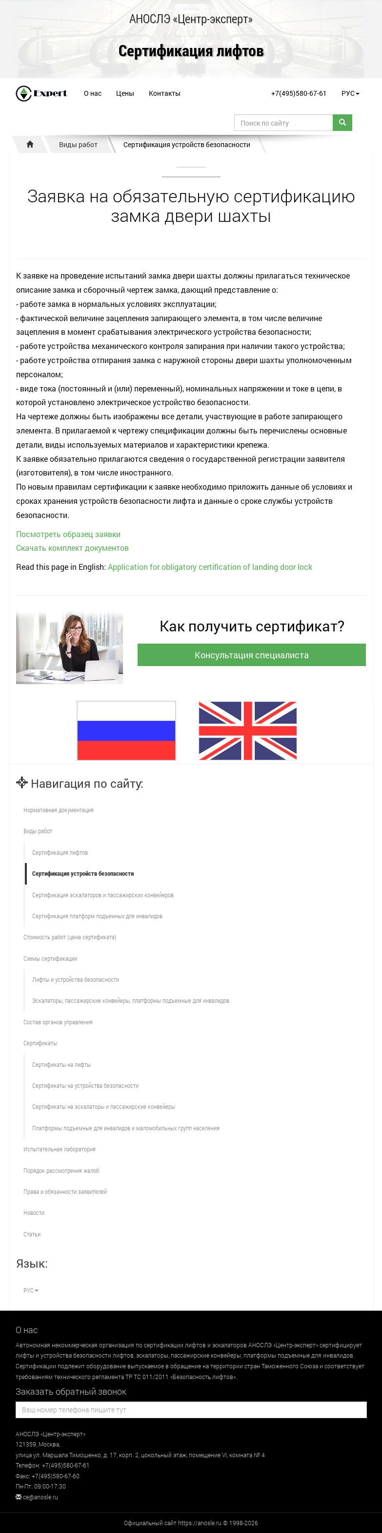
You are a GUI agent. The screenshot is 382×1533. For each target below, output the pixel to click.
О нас (92, 93)
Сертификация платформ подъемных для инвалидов (97, 915)
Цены (125, 93)
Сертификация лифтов (191, 51)
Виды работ (78, 144)
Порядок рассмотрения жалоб (61, 1170)
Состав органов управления (58, 1021)
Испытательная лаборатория (59, 1148)
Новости (33, 1212)
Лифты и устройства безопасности (75, 979)
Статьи (31, 1234)
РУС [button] (351, 93)
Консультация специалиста (252, 655)
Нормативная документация (58, 809)
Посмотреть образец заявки (68, 534)
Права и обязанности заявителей (65, 1191)
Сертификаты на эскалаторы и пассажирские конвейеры (103, 1106)
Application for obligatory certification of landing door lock (210, 566)
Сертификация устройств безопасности (186, 144)
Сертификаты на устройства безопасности (85, 1085)
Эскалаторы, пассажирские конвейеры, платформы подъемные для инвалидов (130, 1000)
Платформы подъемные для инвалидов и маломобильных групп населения (126, 1127)
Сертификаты (40, 1042)
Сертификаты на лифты (61, 1064)
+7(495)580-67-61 (299, 93)
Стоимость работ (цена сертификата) (70, 936)
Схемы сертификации (50, 958)
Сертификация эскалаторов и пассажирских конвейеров (103, 894)
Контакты (165, 93)
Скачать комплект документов (72, 547)
